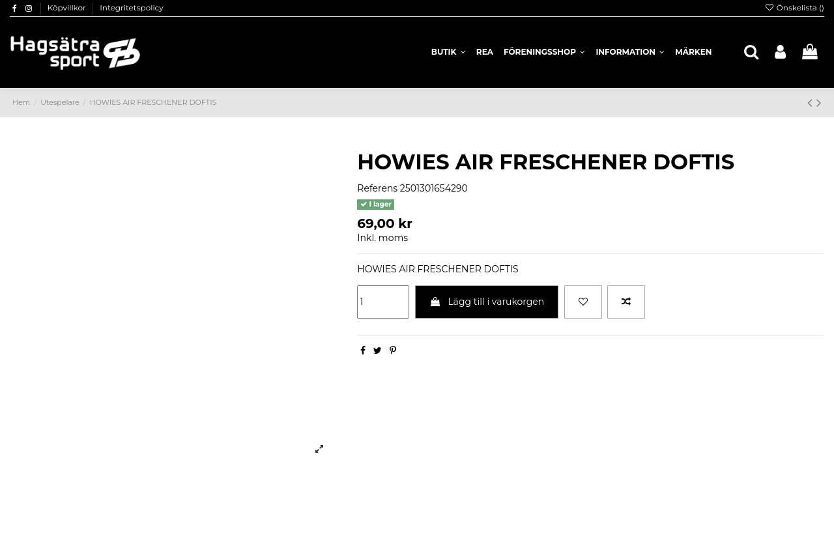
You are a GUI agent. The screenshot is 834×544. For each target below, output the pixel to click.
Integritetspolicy (132, 7)
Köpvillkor (68, 7)
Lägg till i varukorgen (487, 302)
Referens (377, 188)
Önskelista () (794, 7)
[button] (630, 52)
